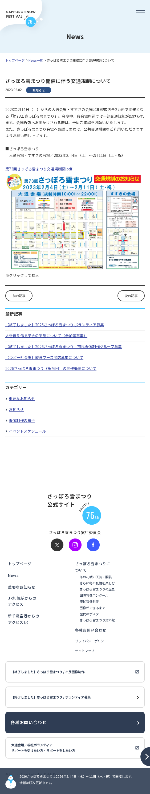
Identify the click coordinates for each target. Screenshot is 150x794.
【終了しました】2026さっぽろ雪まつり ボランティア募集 (54, 324)
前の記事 (19, 295)
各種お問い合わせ (91, 630)
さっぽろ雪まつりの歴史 (97, 589)
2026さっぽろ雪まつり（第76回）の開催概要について (50, 368)
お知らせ (16, 409)
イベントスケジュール (27, 431)
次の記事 (131, 295)
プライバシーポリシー (91, 641)
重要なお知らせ (22, 398)
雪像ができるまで (92, 608)
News (13, 575)
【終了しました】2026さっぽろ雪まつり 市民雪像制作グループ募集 (63, 346)
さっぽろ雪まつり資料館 (97, 620)
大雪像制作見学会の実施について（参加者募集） (46, 335)
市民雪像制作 (89, 601)
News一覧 (36, 60)
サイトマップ (84, 651)
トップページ (15, 60)
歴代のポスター (91, 614)
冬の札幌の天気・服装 (96, 577)
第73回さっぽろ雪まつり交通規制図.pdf (38, 168)
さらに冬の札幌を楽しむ (97, 583)
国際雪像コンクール (94, 595)
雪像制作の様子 (22, 420)
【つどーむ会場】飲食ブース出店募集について (44, 357)
